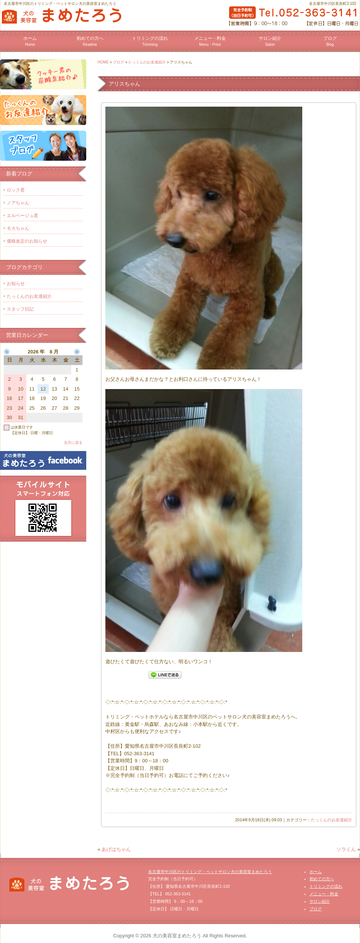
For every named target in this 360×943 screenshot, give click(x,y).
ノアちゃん (18, 202)
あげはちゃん (116, 849)
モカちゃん (18, 228)
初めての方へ (90, 41)
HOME (103, 62)
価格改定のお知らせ (27, 241)
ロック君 (16, 190)
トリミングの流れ (150, 41)
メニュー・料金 (210, 41)
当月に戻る (73, 443)
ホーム (30, 41)
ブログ (330, 41)
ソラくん (346, 849)
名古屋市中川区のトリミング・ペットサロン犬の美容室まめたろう (210, 871)
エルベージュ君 (22, 215)
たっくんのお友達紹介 (147, 62)
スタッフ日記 (20, 309)
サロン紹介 (270, 41)
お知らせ (16, 283)
